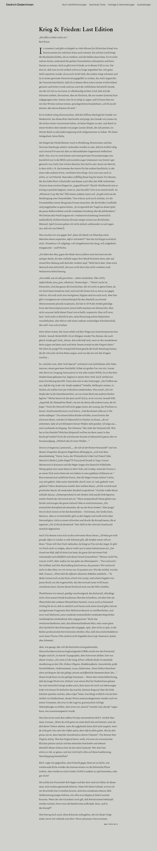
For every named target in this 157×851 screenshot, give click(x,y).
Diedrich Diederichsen (20, 4)
